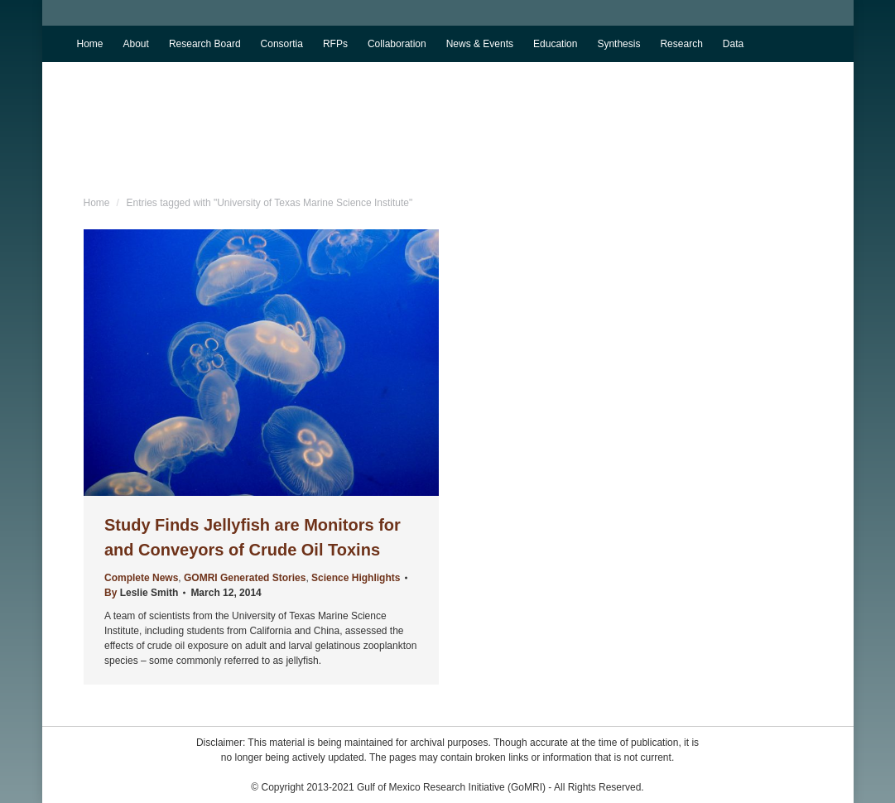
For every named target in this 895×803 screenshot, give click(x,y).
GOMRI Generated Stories (245, 578)
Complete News (141, 578)
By (141, 593)
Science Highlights (355, 578)
